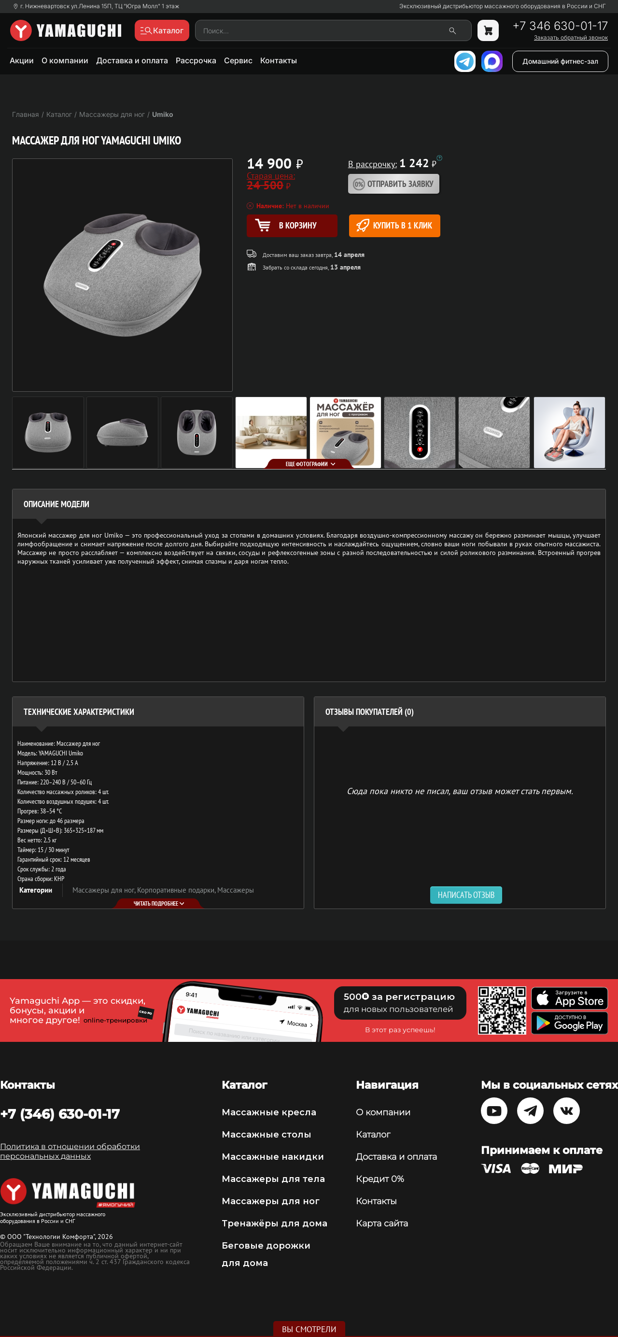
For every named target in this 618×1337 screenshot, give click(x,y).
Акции (22, 60)
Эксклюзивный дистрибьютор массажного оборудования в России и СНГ (502, 6)
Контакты (278, 60)
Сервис (238, 60)
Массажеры (235, 890)
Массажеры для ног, (104, 890)
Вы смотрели (309, 1329)
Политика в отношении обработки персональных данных (70, 1151)
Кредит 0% (380, 1179)
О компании (65, 60)
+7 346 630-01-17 (560, 26)
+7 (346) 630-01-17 (60, 1114)
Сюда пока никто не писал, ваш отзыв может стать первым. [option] (460, 790)
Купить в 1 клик (394, 225)
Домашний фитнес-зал (560, 61)
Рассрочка (196, 60)
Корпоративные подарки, (177, 890)
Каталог (373, 1134)
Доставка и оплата (132, 60)
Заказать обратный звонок (571, 37)
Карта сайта (382, 1223)
